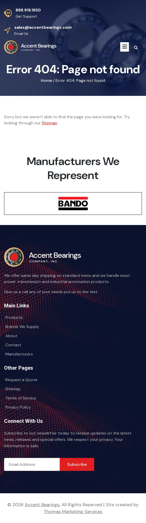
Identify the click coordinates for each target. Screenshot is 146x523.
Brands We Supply (22, 326)
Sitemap (49, 123)
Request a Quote (21, 379)
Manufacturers (19, 354)
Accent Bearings (42, 505)
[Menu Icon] (124, 47)
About (11, 335)
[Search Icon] (136, 47)
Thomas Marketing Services (73, 512)
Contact (13, 345)
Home (46, 80)
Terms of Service (20, 398)
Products (14, 317)
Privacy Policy (18, 407)
